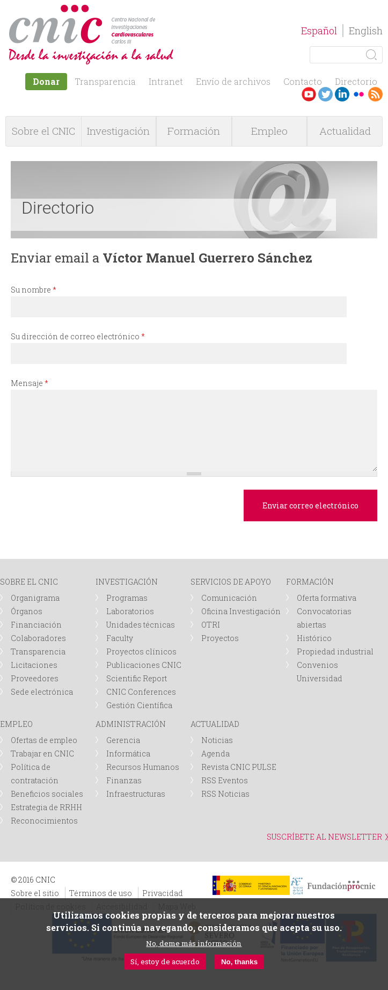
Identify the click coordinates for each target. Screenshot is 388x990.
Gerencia (123, 740)
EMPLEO (16, 724)
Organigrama (35, 598)
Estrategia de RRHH (46, 807)
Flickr (359, 94)
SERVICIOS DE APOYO (231, 582)
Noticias (217, 740)
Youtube (309, 94)
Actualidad (345, 130)
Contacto (302, 81)
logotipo (159, 10)
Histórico (314, 638)
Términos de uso (100, 893)
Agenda (215, 753)
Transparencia (105, 81)
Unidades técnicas (140, 625)
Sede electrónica (42, 692)
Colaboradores (38, 638)
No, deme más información (193, 943)
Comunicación (229, 598)
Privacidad (162, 893)
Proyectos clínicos (141, 651)
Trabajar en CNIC (42, 753)
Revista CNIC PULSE (238, 767)
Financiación (36, 625)
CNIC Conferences (141, 692)
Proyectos (220, 638)
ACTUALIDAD (215, 724)
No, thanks (239, 962)
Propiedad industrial (335, 651)
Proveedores (34, 678)
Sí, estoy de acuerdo (165, 961)
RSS (375, 94)
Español (319, 30)
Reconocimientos (44, 821)
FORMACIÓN (310, 582)
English (366, 30)
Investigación (118, 130)
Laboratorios (130, 611)
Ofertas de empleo (44, 740)
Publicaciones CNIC (143, 665)
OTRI (210, 625)
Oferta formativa (326, 598)
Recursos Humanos (142, 767)
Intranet (166, 81)
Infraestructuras (135, 794)
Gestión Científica (139, 705)
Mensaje (29, 383)
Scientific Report (136, 678)
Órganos (26, 611)
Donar (46, 81)
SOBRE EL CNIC (29, 582)
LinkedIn (342, 94)
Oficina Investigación (241, 611)
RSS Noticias (225, 794)
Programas (127, 598)
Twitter (325, 94)
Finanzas (124, 780)
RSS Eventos (224, 780)
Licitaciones (34, 665)
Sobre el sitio (35, 893)
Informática (128, 753)
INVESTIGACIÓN (127, 582)
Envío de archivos (233, 81)
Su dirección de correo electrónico (78, 336)
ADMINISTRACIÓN (131, 724)
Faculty (119, 638)
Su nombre (33, 290)
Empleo (269, 130)
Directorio (356, 81)
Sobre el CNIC (43, 130)
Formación (193, 130)
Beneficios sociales (47, 794)
